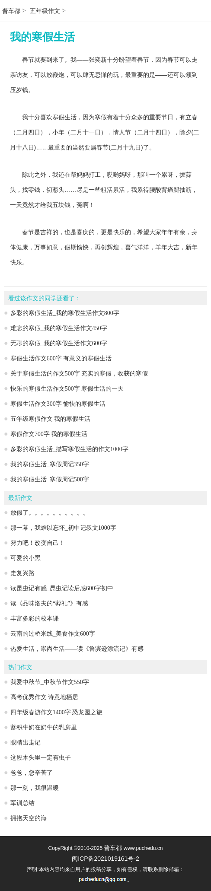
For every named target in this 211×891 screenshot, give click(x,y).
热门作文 (20, 667)
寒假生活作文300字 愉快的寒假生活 (58, 404)
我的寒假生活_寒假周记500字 (49, 479)
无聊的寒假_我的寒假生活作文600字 (58, 343)
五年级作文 (45, 11)
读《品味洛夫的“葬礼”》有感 (49, 603)
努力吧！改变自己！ (37, 543)
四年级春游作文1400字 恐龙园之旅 (56, 712)
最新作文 (20, 498)
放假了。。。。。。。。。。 (49, 512)
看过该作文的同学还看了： (44, 298)
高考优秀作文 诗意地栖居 (44, 697)
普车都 (11, 11)
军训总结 (22, 803)
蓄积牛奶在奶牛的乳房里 (43, 727)
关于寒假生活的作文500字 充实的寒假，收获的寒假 (79, 373)
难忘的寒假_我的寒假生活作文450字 (58, 328)
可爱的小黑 (25, 558)
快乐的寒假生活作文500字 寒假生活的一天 (67, 388)
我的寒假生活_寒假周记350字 (49, 464)
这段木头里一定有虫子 (40, 757)
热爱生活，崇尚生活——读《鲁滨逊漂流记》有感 (77, 649)
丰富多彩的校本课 (34, 618)
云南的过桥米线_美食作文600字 (52, 633)
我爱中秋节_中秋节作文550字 (49, 682)
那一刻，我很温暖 (34, 788)
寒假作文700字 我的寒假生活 (49, 434)
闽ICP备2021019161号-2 (105, 858)
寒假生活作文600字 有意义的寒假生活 (61, 358)
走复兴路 (22, 573)
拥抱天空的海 (28, 818)
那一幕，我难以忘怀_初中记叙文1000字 (63, 528)
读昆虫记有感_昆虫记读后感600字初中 (61, 588)
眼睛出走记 (25, 742)
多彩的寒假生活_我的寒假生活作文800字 (64, 313)
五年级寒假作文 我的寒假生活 (50, 419)
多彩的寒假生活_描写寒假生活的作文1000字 (69, 449)
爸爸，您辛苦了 (31, 773)
